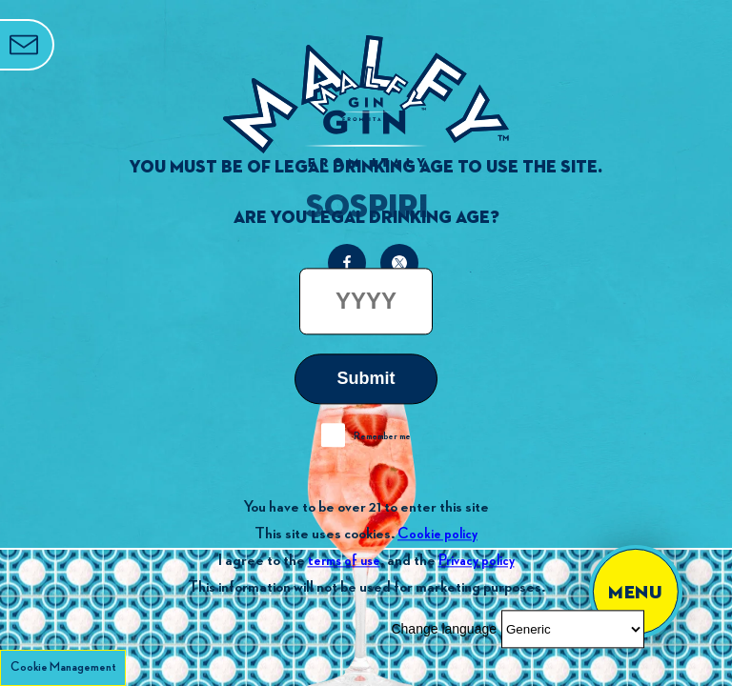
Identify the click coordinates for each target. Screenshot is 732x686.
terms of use (344, 561)
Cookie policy (437, 534)
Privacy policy (476, 561)
